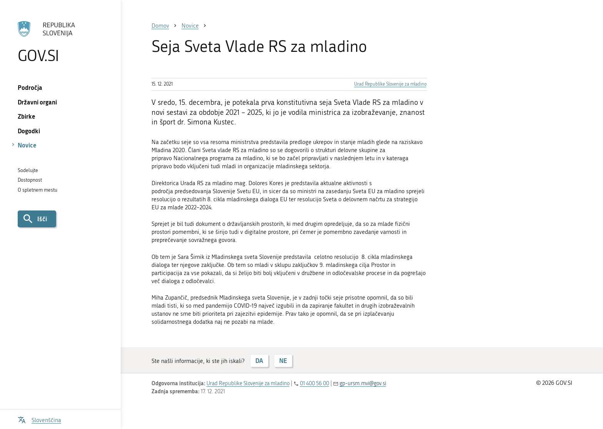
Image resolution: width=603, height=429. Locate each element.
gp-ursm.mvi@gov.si (363, 383)
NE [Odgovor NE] (283, 360)
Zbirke (26, 116)
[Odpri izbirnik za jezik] (39, 419)
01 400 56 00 (314, 383)
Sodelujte (28, 170)
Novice (27, 145)
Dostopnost (30, 180)
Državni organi (37, 102)
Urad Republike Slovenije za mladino (390, 84)
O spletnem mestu (37, 190)
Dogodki (29, 130)
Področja (30, 87)
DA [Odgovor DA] (259, 360)
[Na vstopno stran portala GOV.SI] (60, 42)
